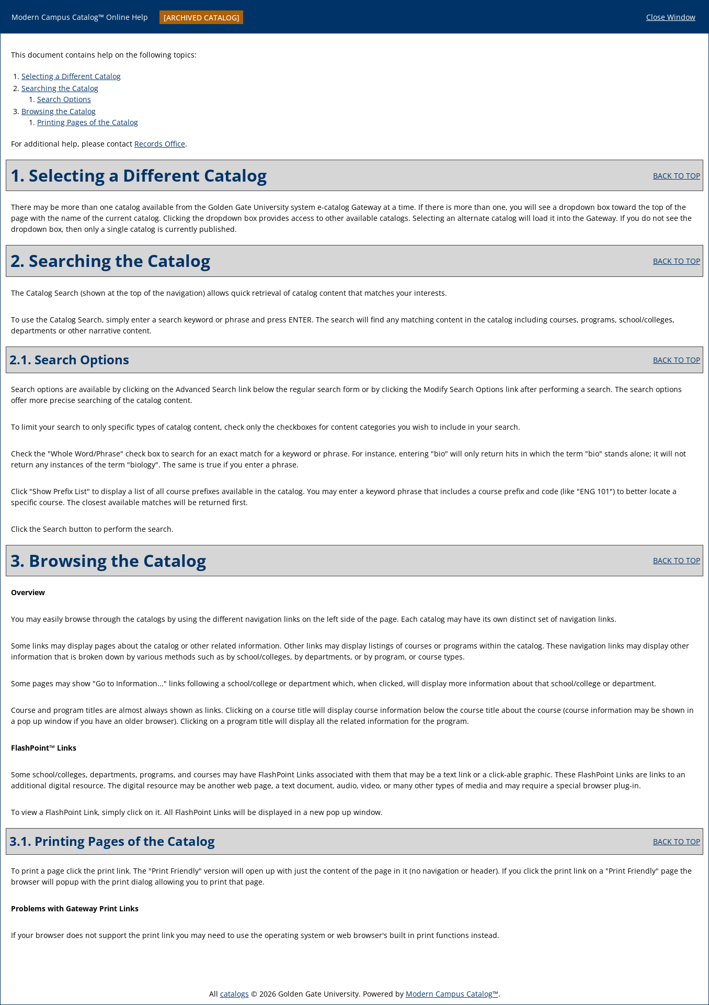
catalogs (234, 994)
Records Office (159, 144)
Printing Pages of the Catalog (87, 122)
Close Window (670, 17)
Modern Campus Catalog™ (452, 994)
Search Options (64, 99)
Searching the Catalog (59, 88)
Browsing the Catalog (58, 111)
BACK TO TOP (676, 176)
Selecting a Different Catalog (71, 76)
